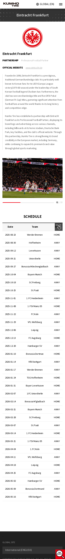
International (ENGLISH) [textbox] (18, 550)
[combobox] (32, 550)
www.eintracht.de (34, 67)
